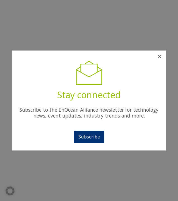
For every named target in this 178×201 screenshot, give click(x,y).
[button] (10, 191)
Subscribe (89, 136)
